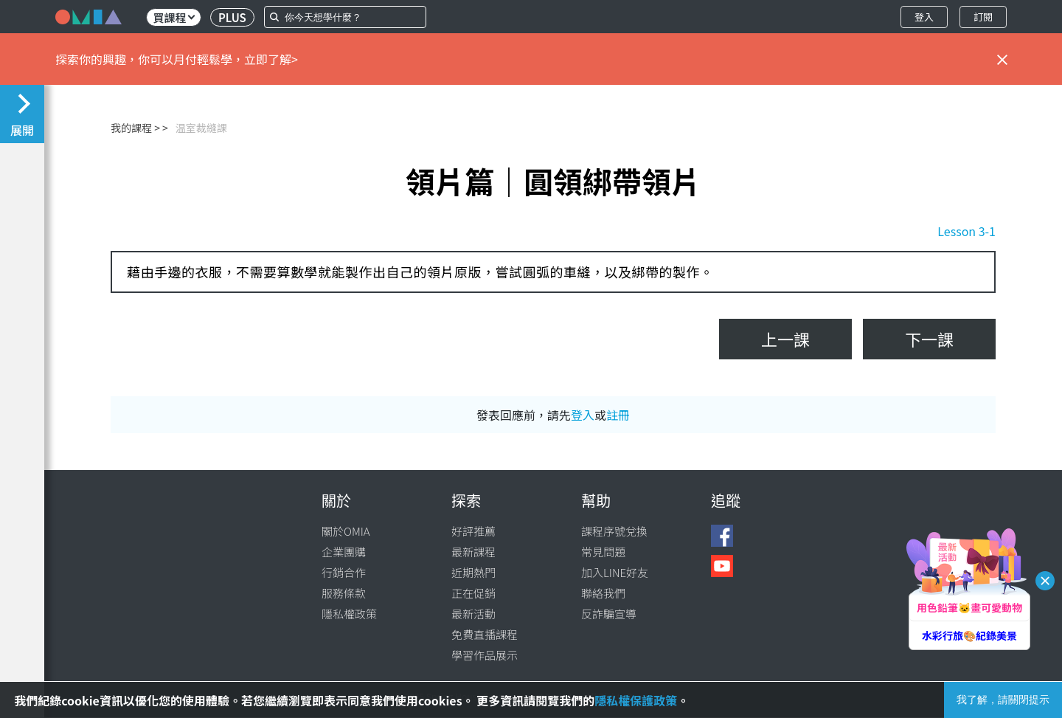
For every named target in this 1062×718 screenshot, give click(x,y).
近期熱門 (473, 572)
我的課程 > (135, 127)
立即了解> (271, 59)
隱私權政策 (349, 613)
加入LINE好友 (614, 572)
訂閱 (983, 17)
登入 (924, 17)
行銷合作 (344, 572)
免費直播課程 (484, 634)
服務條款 (344, 593)
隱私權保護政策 (635, 700)
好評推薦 (473, 531)
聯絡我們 (603, 593)
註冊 (618, 415)
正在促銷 (473, 593)
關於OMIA (346, 531)
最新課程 (473, 551)
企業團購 (344, 551)
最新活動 (473, 613)
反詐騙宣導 (608, 613)
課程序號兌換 (614, 531)
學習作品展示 (484, 655)
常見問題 (603, 551)
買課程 (174, 17)
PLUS (232, 17)
